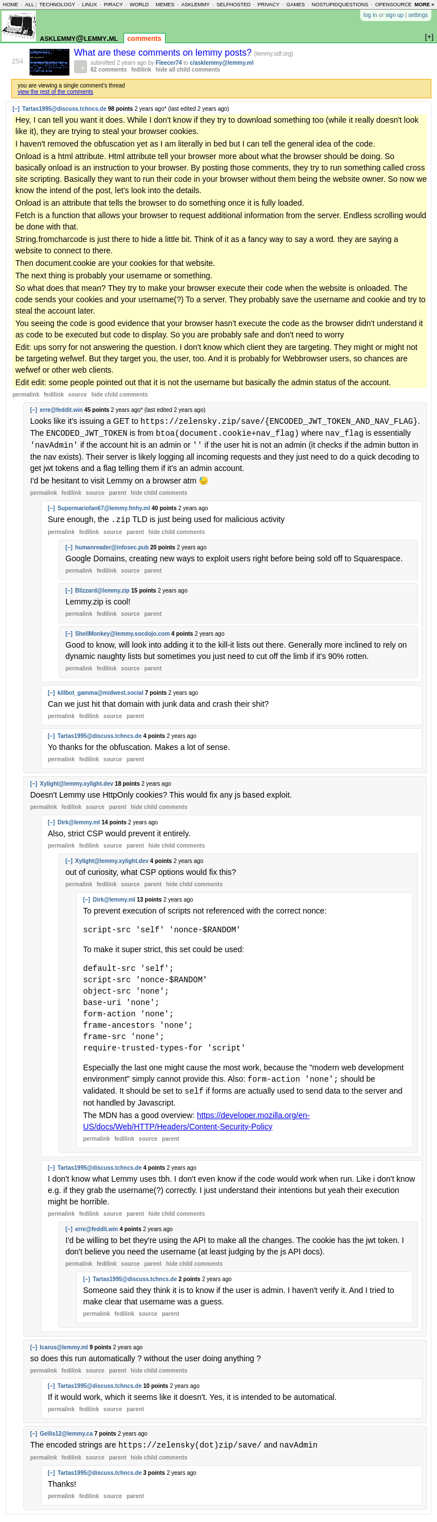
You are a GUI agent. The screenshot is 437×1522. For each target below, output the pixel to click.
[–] (16, 109)
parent (117, 491)
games (295, 4)
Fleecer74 (169, 63)
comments (144, 39)
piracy (113, 4)
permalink (26, 394)
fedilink (141, 69)
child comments (119, 394)
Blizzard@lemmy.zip (102, 588)
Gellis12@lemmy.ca (66, 1430)
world (139, 4)
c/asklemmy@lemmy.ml (222, 63)
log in (370, 15)
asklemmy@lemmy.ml (79, 38)
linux (89, 4)
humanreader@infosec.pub (112, 545)
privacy (268, 4)
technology (57, 4)
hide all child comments (188, 69)
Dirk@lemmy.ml (78, 820)
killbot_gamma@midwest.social (100, 690)
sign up (394, 15)
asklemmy (195, 4)
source (77, 394)
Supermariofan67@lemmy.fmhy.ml (103, 506)
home (10, 4)
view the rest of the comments (55, 92)
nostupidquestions (340, 4)
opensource (393, 4)
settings (418, 15)
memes (164, 4)
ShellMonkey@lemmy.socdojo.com (122, 631)
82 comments (108, 69)
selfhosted (233, 4)
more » (424, 4)
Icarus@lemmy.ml (64, 1344)
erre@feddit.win (61, 410)
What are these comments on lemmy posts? (164, 52)
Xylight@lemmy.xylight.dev (76, 781)
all (29, 4)
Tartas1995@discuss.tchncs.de (64, 109)
